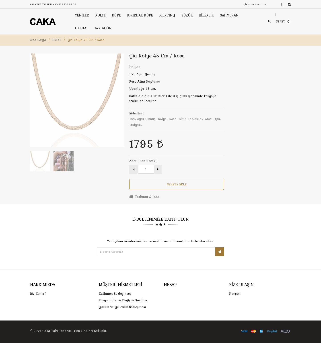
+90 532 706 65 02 (64, 4)
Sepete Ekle (177, 184)
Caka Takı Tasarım (57, 330)
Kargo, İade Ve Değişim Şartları (123, 300)
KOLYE (57, 39)
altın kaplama (190, 118)
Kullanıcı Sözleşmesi (115, 293)
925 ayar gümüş (142, 118)
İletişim (235, 293)
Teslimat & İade (144, 196)
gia (217, 118)
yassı (208, 118)
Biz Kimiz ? (38, 293)
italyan (135, 124)
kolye (162, 118)
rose (172, 118)
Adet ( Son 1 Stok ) (143, 160)
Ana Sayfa (38, 39)
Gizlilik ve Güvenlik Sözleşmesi (122, 306)
